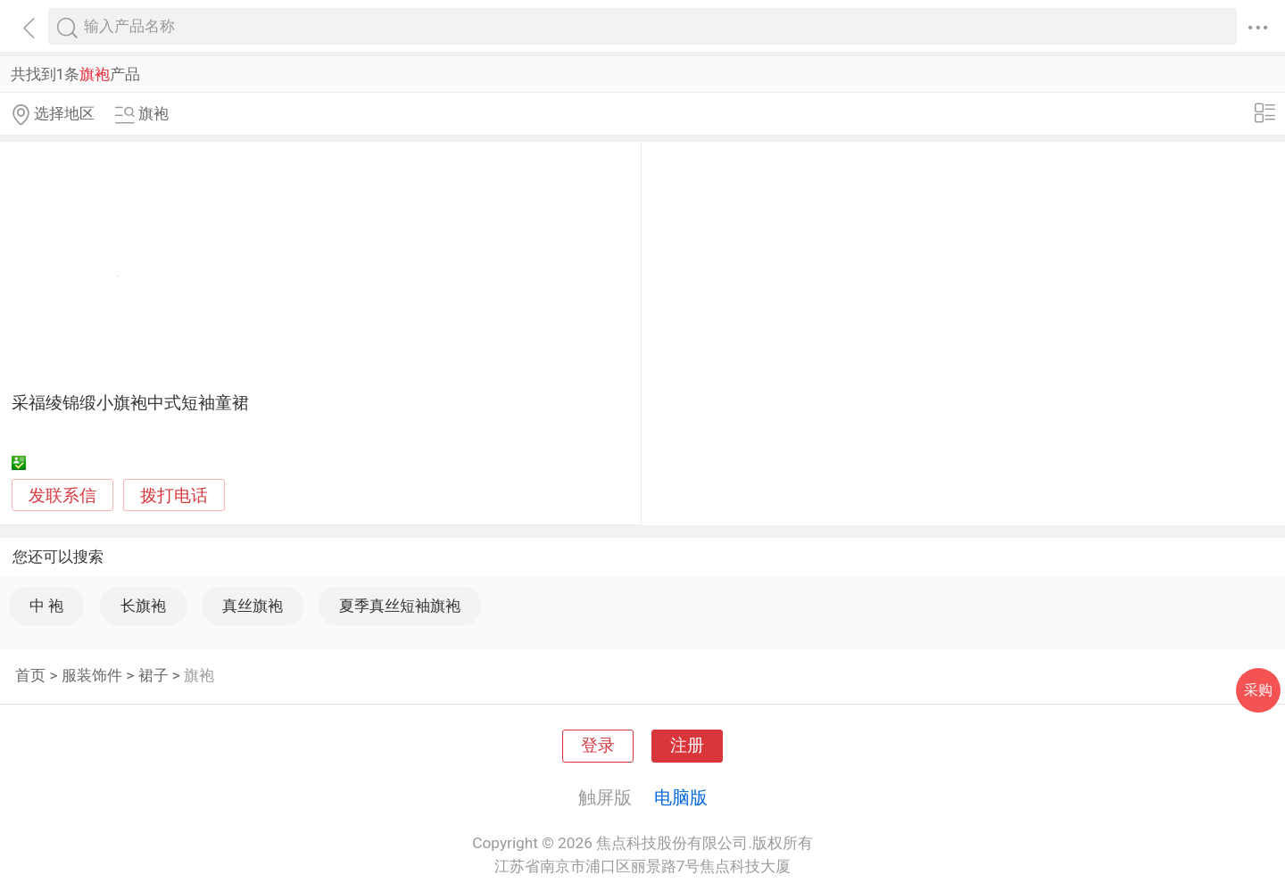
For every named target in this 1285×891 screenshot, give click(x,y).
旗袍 (199, 675)
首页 (30, 675)
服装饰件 (92, 675)
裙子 (153, 675)
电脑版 (681, 797)
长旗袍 (143, 606)
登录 (598, 745)
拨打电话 (174, 495)
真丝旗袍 (252, 606)
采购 (1258, 689)
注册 (687, 745)
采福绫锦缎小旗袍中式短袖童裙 (130, 403)
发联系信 (62, 496)
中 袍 (46, 606)
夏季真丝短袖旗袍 (399, 606)
